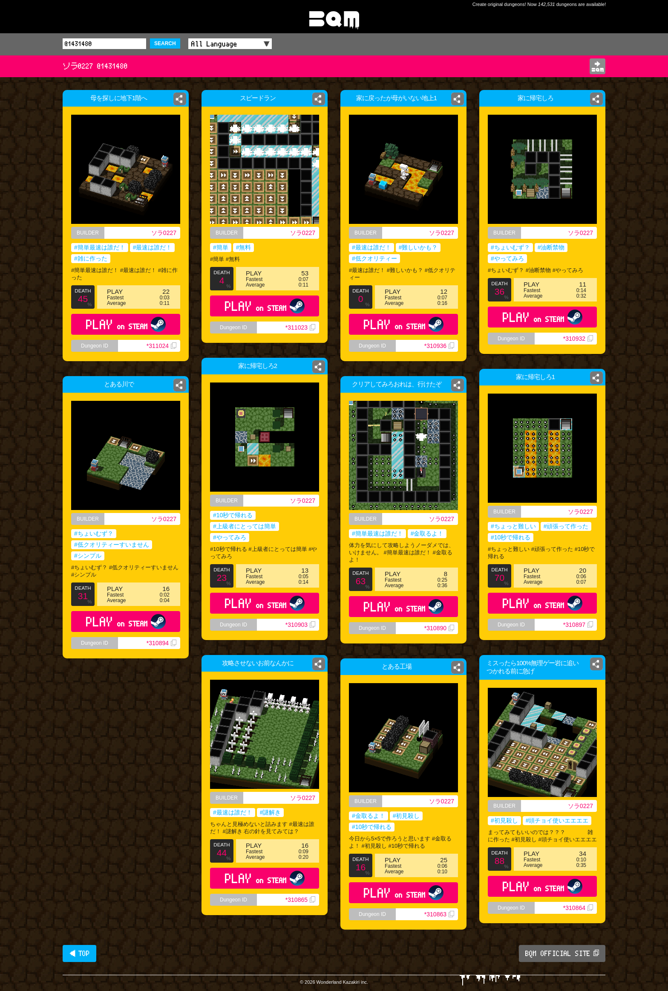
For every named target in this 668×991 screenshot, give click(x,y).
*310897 (578, 624)
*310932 (578, 338)
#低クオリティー (374, 258)
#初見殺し (504, 820)
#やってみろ (507, 258)
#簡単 (220, 247)
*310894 (161, 643)
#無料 (243, 247)
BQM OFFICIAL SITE (562, 953)
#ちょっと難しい (513, 526)
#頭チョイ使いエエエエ (557, 820)
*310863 (439, 914)
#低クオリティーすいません (111, 544)
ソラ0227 (163, 232)
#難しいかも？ (418, 247)
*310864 (578, 907)
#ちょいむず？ (510, 247)
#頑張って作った (566, 526)
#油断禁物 (551, 247)
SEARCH (165, 43)
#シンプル (87, 555)
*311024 (161, 345)
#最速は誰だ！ (152, 247)
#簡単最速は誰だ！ (99, 247)
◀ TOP (79, 953)
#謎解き (270, 812)
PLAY (126, 324)
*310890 (439, 628)
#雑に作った (90, 258)
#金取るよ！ (427, 533)
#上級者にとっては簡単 (244, 526)
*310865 (300, 899)
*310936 (439, 345)
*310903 (300, 624)
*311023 (300, 327)
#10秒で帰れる (233, 515)
